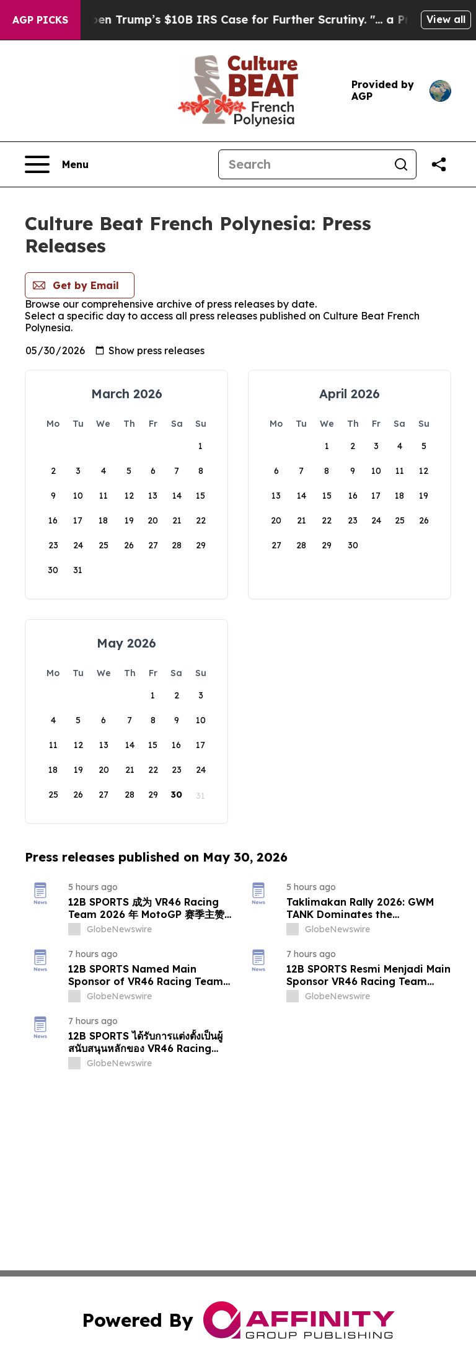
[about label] (74, 929)
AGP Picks (40, 20)
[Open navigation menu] (57, 164)
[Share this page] (438, 164)
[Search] (302, 164)
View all (445, 19)
